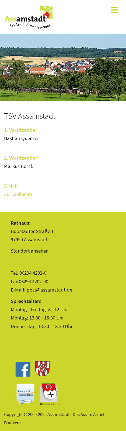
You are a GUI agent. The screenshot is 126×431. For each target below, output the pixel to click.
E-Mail (11, 185)
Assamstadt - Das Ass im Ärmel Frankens (28, 17)
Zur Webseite (18, 194)
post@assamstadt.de (49, 289)
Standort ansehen (29, 250)
